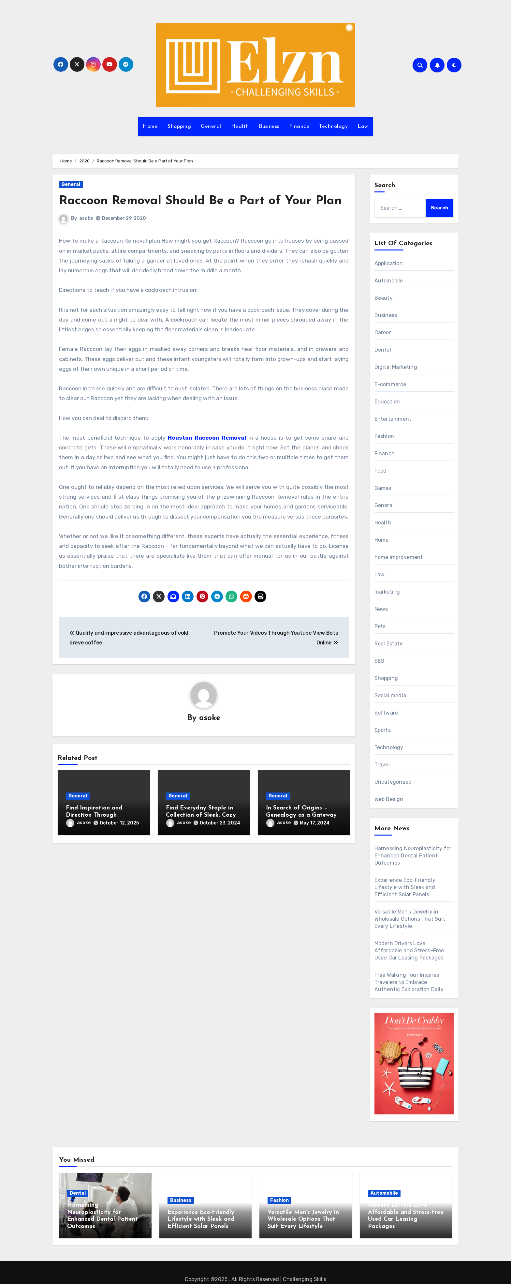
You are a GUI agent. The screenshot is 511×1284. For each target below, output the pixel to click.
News (381, 609)
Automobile (388, 281)
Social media (390, 695)
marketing (387, 592)
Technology (333, 126)
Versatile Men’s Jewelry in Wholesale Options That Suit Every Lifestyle (409, 919)
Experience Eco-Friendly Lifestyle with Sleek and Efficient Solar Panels (405, 887)
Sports (382, 730)
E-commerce (390, 384)
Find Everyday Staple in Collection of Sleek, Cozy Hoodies (201, 815)
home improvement (398, 557)
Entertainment (393, 419)
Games (382, 488)
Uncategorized (393, 782)
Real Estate (388, 644)
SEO (379, 661)
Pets (380, 626)
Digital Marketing (395, 367)
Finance (299, 126)
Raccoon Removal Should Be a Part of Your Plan (201, 201)
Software (386, 713)
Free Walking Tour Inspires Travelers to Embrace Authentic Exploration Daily (409, 982)
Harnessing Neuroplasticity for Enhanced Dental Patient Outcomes (413, 855)
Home (150, 126)
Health (240, 126)
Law (363, 126)
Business (269, 126)
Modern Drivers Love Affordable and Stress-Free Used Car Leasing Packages (409, 950)
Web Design (388, 799)
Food (380, 471)
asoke (86, 218)
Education (387, 402)
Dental (382, 350)
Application (388, 263)
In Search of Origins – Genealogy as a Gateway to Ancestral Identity (301, 815)
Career (382, 332)
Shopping (179, 126)
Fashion (384, 436)
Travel (382, 765)
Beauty (383, 298)
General (211, 126)
